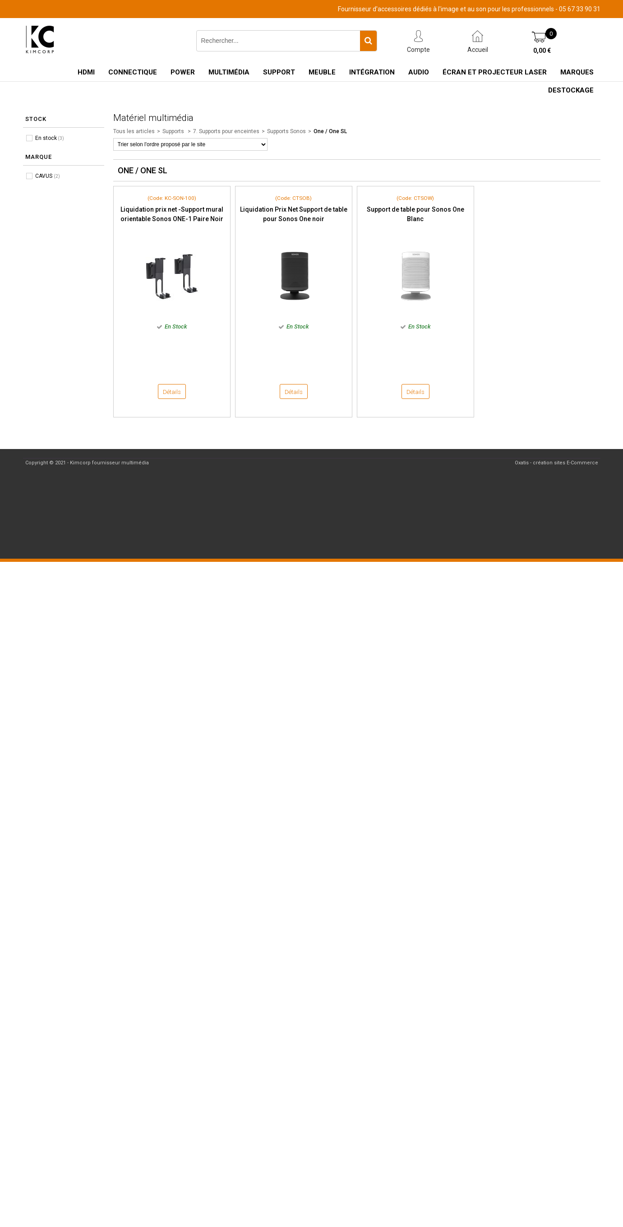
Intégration (372, 72)
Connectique (132, 72)
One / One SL (330, 131)
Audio (418, 72)
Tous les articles (134, 131)
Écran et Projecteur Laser (495, 72)
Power (183, 72)
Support (279, 72)
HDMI (86, 72)
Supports (173, 131)
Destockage (571, 90)
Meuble (322, 72)
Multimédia (228, 72)
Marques (577, 72)
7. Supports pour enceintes (226, 131)
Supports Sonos (286, 131)
